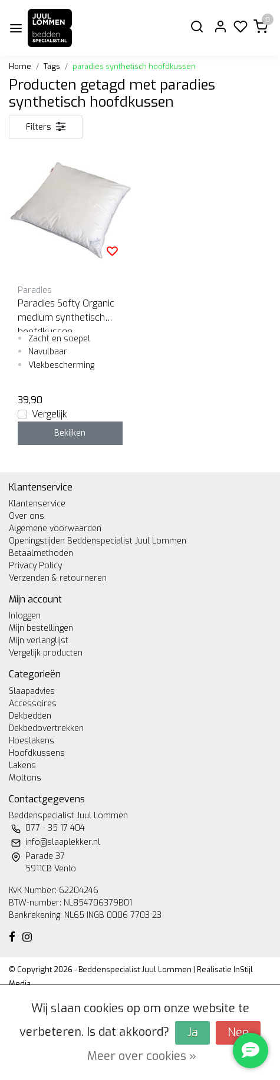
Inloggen (25, 615)
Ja (192, 1033)
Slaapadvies (32, 691)
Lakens (22, 765)
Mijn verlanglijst (38, 640)
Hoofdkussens (37, 753)
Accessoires (33, 703)
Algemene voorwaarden (55, 528)
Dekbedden (30, 716)
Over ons (26, 516)
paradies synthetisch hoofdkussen (134, 66)
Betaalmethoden (41, 553)
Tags (52, 66)
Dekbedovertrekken (46, 728)
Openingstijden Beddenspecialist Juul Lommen (97, 540)
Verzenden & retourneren (58, 578)
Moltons (25, 777)
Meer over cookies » (141, 1056)
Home (20, 66)
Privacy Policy (35, 565)
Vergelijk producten (46, 652)
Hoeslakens (31, 740)
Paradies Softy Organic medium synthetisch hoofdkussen (66, 314)
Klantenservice (37, 503)
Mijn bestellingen (41, 628)
